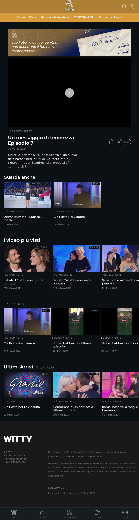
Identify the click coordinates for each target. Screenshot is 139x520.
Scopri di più (16, 304)
